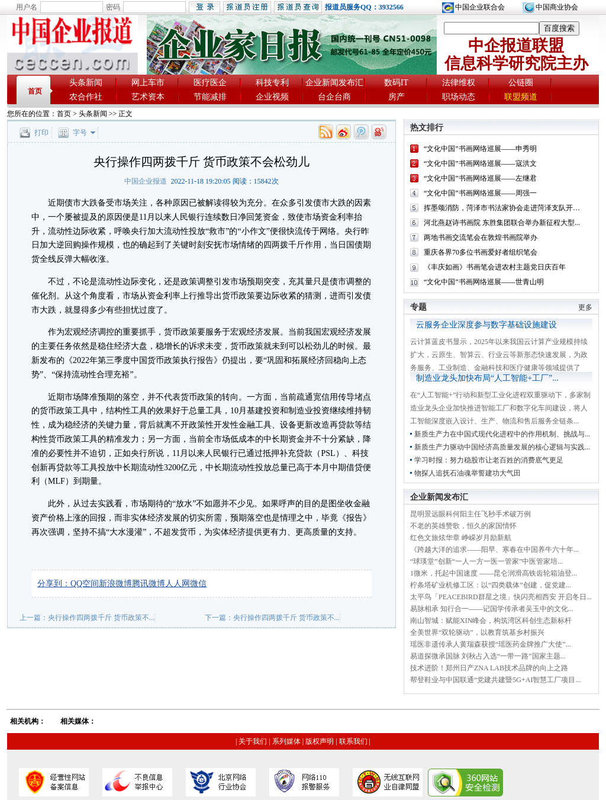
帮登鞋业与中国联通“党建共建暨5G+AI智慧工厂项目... (495, 680)
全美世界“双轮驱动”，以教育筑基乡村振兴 (477, 632)
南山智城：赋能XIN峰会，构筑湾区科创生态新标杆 (491, 620)
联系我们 (353, 741)
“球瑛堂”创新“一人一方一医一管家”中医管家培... (486, 561)
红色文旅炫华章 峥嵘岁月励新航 (460, 538)
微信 (198, 583)
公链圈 (520, 82)
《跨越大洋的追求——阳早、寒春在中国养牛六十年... (494, 549)
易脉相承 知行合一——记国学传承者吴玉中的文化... (491, 609)
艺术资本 (148, 96)
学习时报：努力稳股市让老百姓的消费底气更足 (488, 460)
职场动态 (458, 96)
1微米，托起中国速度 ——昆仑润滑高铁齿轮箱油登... (493, 573)
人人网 (177, 583)
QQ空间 (84, 583)
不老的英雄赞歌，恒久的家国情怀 (463, 526)
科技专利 (272, 82)
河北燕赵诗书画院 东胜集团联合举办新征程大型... (502, 223)
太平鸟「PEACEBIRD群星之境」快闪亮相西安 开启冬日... (501, 597)
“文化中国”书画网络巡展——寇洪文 (480, 163)
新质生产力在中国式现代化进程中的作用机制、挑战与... (502, 434)
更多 (585, 307)
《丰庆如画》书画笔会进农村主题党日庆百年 (495, 267)
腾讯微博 (148, 583)
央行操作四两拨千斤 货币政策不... (101, 617)
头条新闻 (85, 82)
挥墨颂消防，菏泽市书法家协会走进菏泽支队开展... (504, 208)
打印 (41, 132)
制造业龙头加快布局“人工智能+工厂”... (487, 378)
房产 (396, 96)
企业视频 (272, 96)
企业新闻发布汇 (334, 82)
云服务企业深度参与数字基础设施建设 (486, 324)
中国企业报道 (145, 181)
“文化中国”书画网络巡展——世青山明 (484, 282)
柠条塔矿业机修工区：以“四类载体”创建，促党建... (490, 585)
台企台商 (334, 96)
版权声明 (319, 741)
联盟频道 (520, 96)
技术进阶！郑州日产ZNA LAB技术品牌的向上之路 (489, 668)
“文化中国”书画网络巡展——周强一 (480, 193)
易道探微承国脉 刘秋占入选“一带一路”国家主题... (488, 656)
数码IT (396, 82)
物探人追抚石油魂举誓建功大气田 (467, 473)
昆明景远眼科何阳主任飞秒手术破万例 (470, 514)
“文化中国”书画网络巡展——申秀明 (480, 148)
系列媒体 (286, 741)
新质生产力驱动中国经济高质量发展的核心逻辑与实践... (502, 447)
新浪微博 (115, 583)
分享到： (53, 583)
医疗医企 (210, 82)
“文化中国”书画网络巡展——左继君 (480, 178)
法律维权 (458, 82)
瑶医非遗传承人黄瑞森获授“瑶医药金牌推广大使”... (490, 644)
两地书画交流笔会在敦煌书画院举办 (480, 237)
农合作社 (85, 96)
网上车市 (148, 82)
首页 (35, 91)
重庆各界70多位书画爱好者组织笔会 (480, 252)
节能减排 (210, 96)
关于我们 (252, 741)
